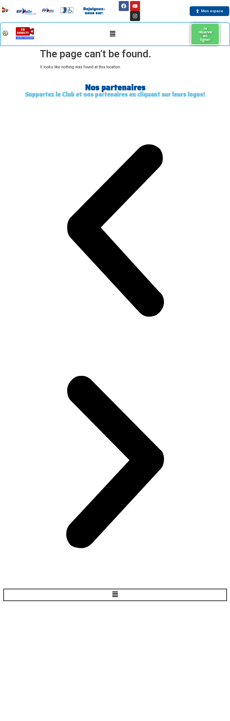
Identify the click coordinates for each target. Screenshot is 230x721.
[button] (112, 34)
